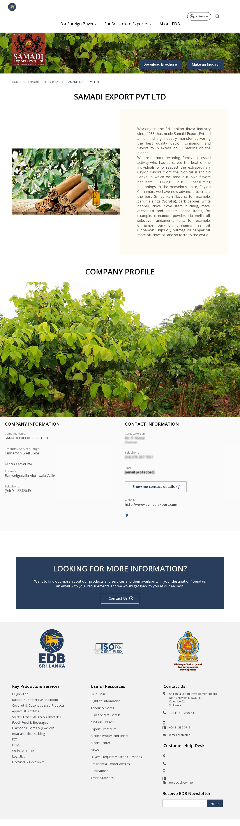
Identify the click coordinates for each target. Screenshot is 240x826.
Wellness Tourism (24, 751)
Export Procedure (103, 729)
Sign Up (214, 803)
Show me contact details (154, 486)
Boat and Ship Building (28, 734)
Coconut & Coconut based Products (38, 705)
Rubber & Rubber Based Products (36, 700)
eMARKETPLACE (103, 722)
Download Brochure (160, 64)
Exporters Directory (43, 82)
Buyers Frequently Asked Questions (116, 757)
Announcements (102, 708)
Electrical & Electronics (28, 762)
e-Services (200, 6)
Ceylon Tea (20, 694)
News (95, 750)
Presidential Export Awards (110, 764)
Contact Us (118, 598)
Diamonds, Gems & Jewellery (33, 728)
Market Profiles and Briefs (109, 736)
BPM (15, 745)
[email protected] (140, 472)
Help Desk (98, 694)
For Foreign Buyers (78, 22)
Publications (99, 771)
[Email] (184, 803)
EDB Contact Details (105, 715)
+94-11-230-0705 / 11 (182, 713)
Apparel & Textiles (25, 711)
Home (16, 82)
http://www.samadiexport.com (151, 504)
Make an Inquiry (205, 64)
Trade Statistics (102, 778)
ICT (14, 739)
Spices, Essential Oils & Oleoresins (36, 717)
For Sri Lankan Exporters (127, 22)
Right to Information (105, 701)
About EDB (169, 22)
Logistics (18, 756)
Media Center (100, 743)
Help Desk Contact (181, 782)
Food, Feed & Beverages (30, 722)
